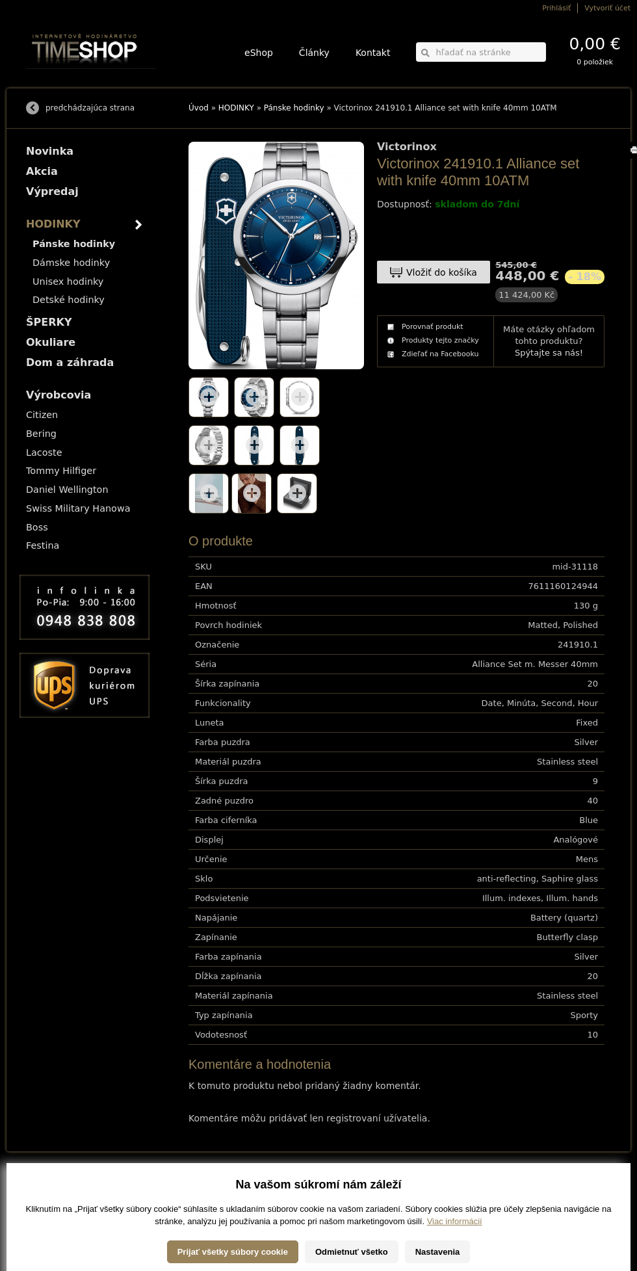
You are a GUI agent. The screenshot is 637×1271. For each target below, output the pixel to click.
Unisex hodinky (67, 281)
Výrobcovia (58, 395)
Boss (37, 527)
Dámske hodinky (71, 262)
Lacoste (44, 452)
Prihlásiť (556, 8)
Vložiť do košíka (441, 272)
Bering (41, 433)
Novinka (49, 151)
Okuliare (50, 342)
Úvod (198, 107)
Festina (42, 545)
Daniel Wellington (67, 489)
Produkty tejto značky (440, 340)
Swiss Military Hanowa (78, 508)
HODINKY (236, 107)
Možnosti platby (48, 1195)
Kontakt (373, 52)
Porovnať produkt (432, 326)
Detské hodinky (68, 300)
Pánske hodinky (294, 107)
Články (314, 52)
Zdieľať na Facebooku (440, 354)
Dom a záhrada (70, 362)
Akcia (42, 171)
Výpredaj (52, 191)
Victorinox (407, 147)
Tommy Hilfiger (61, 470)
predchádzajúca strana (90, 107)
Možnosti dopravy (51, 1186)
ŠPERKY (49, 322)
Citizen (42, 415)
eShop (258, 52)
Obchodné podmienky (58, 1204)
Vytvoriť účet (607, 8)
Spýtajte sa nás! (549, 353)
